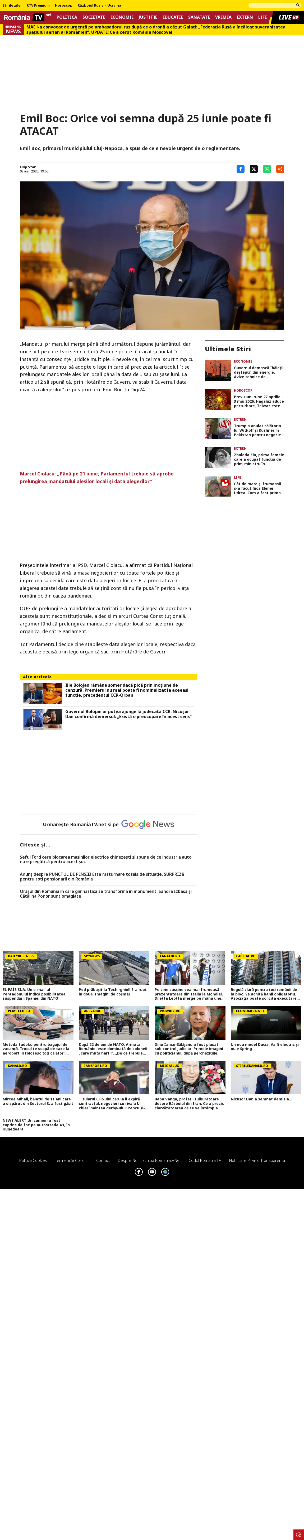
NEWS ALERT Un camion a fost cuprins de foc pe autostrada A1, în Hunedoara (36, 1125)
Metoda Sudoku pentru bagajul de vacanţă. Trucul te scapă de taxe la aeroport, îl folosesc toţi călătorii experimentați (36, 1049)
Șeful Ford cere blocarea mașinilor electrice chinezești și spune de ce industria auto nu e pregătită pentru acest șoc (106, 859)
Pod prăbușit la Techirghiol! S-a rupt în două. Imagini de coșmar (113, 992)
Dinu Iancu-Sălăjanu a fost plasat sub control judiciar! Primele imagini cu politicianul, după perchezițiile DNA (189, 1049)
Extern (245, 17)
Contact (103, 1160)
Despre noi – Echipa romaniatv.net (149, 1160)
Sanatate (199, 17)
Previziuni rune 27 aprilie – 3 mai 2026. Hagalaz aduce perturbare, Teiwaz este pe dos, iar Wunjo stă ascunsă (259, 401)
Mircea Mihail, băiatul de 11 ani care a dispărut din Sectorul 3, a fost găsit (38, 1101)
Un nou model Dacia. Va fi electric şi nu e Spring (265, 1046)
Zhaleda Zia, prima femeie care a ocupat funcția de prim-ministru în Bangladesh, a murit (259, 459)
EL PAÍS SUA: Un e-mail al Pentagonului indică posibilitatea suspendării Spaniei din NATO (34, 994)
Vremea (223, 17)
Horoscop (63, 5)
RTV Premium (38, 5)
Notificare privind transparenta (257, 1160)
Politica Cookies (33, 1160)
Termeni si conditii (71, 1160)
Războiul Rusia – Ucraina (99, 5)
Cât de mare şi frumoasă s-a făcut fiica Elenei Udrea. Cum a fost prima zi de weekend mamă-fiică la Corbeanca (259, 488)
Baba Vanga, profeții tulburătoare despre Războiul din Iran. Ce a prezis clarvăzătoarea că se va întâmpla (189, 1103)
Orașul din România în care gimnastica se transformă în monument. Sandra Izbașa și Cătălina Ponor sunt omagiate (106, 893)
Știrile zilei (12, 5)
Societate (93, 17)
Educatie (173, 17)
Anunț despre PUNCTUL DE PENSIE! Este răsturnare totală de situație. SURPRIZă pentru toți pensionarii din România (102, 876)
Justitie (148, 17)
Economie (121, 17)
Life (262, 17)
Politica (67, 17)
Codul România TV (205, 1160)
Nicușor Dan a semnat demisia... (261, 1099)
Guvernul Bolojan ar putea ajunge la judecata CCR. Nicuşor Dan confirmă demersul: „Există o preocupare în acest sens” (128, 714)
